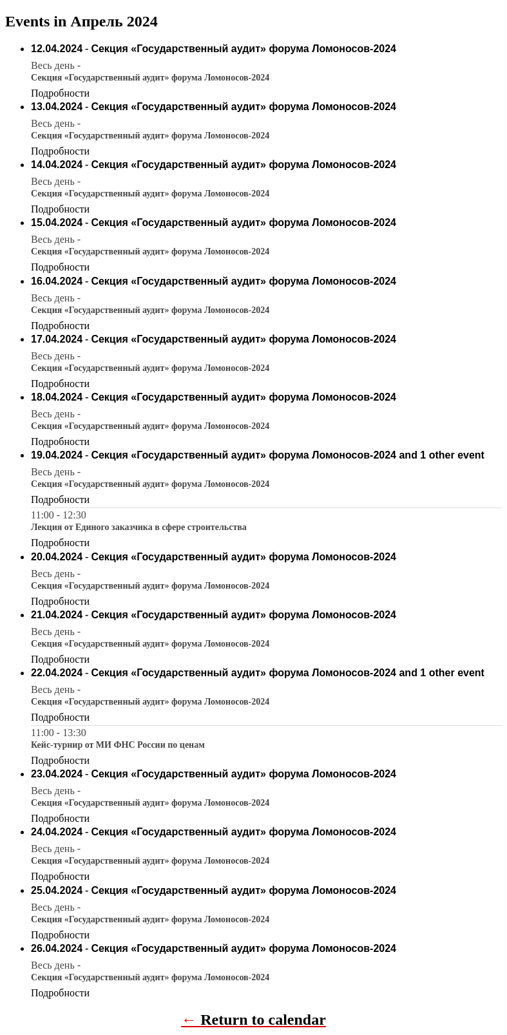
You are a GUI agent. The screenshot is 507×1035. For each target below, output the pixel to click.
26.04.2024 (56, 948)
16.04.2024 (56, 281)
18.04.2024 (56, 397)
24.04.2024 (56, 831)
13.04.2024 (56, 106)
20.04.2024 (56, 556)
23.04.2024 (56, 773)
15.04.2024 (56, 222)
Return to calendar (263, 1019)
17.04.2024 (56, 339)
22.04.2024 (56, 672)
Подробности (60, 93)
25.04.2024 (56, 890)
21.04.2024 (56, 614)
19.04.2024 (56, 455)
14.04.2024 (56, 164)
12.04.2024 (56, 48)
